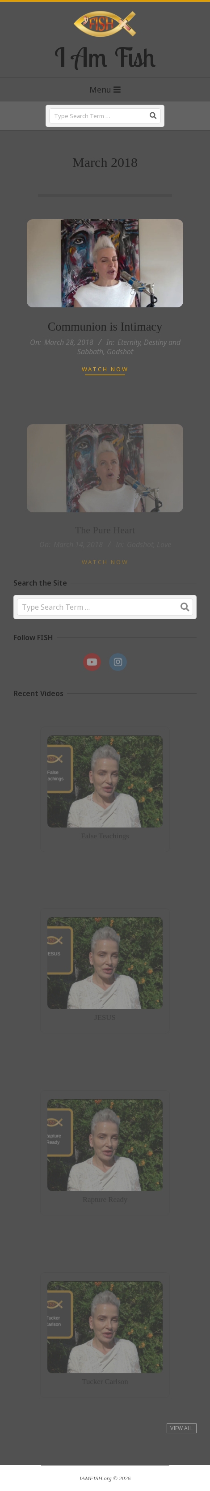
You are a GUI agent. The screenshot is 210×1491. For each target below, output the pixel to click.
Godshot (120, 352)
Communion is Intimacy (105, 326)
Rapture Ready (105, 1194)
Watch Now (105, 369)
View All (181, 1428)
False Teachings (104, 832)
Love (164, 552)
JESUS (104, 1012)
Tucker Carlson (105, 1377)
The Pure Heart (105, 538)
